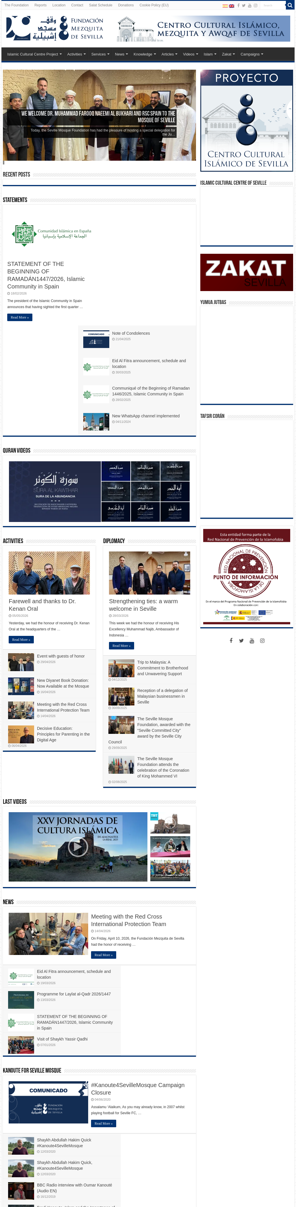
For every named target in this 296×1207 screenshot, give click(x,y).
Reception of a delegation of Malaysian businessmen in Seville (163, 586)
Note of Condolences (154, 212)
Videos (189, 54)
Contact (77, 5)
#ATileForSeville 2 (73, 1042)
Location (58, 5)
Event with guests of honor (61, 546)
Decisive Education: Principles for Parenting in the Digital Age (61, 628)
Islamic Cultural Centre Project (32, 54)
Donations (126, 5)
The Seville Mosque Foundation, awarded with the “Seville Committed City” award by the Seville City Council (148, 620)
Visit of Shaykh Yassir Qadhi (159, 883)
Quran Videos (16, 341)
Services (98, 54)
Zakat (227, 54)
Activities (74, 54)
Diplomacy (114, 431)
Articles (168, 54)
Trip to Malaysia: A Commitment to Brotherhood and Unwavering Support (163, 558)
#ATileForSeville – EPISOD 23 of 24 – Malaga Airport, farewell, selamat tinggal (161, 1144)
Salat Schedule (100, 5)
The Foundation (16, 5)
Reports (40, 5)
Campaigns (250, 54)
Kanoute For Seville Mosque (32, 915)
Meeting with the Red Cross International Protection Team (62, 600)
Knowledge (143, 54)
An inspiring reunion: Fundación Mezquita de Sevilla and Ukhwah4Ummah (49, 1114)
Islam (208, 54)
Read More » (20, 317)
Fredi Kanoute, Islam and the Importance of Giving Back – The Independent (160, 1013)
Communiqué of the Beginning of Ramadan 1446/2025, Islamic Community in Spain (162, 275)
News (120, 54)
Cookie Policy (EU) (154, 5)
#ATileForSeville (26, 1042)
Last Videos (15, 692)
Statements (15, 200)
